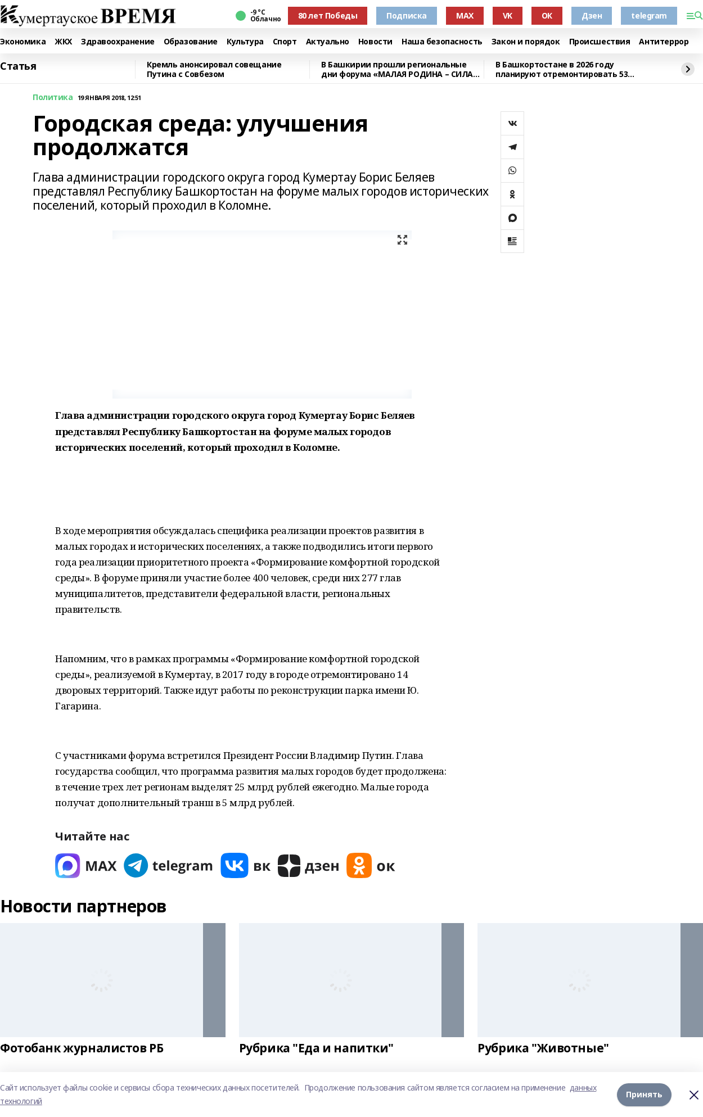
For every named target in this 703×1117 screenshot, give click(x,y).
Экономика (23, 42)
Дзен (592, 15)
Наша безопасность (442, 42)
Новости (375, 42)
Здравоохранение (118, 42)
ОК (547, 15)
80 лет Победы (328, 15)
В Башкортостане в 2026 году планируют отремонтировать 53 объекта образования (561, 69)
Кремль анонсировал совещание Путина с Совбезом (214, 69)
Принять (644, 1094)
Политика (53, 97)
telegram (649, 15)
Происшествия (599, 42)
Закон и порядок (526, 42)
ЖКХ (63, 42)
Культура (245, 42)
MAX (465, 15)
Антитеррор (663, 42)
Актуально (327, 42)
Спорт (285, 42)
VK (507, 15)
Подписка (406, 15)
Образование (191, 42)
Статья (18, 66)
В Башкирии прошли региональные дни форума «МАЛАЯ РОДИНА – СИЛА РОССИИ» (397, 69)
